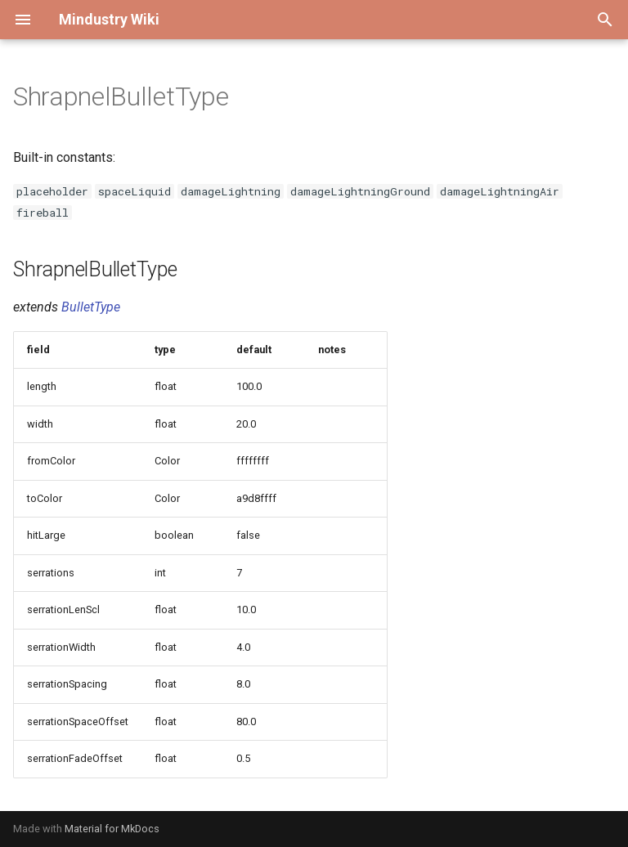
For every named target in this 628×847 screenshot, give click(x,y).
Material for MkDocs (112, 828)
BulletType (90, 307)
